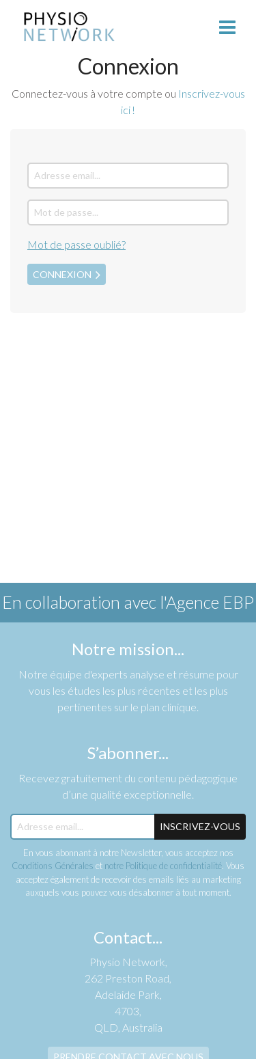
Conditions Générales (53, 865)
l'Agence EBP (207, 602)
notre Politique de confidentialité (163, 865)
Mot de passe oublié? (76, 244)
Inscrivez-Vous (200, 826)
